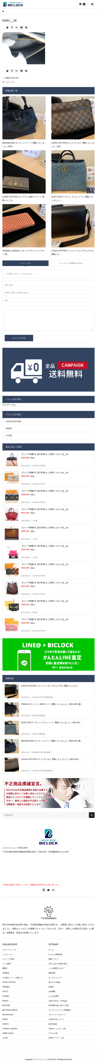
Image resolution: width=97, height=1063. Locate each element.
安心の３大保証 (54, 982)
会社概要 (52, 991)
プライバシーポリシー (57, 1015)
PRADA (5, 1001)
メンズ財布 (6, 964)
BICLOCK (15, 78)
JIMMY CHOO (7, 1033)
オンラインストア (55, 978)
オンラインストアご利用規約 (60, 1010)
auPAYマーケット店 (56, 1038)
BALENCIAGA (7, 1015)
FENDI (9, 428)
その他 (9, 435)
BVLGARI (6, 1005)
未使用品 (5, 973)
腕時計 (5, 968)
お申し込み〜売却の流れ (58, 964)
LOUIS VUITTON (13, 421)
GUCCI (5, 991)
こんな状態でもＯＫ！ (57, 968)
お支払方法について (56, 1019)
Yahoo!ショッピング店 (57, 1029)
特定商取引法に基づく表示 (59, 1005)
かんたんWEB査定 (56, 954)
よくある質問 (54, 996)
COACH (5, 1024)
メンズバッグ (7, 954)
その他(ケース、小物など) (12, 978)
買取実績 (52, 973)
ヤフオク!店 (53, 1033)
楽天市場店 (53, 1024)
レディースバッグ (9, 950)
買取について (54, 959)
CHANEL (5, 996)
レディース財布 (8, 959)
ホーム (51, 950)
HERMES (6, 987)
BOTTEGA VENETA (10, 1010)
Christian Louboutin (9, 1029)
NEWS (51, 987)
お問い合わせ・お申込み (58, 1001)
